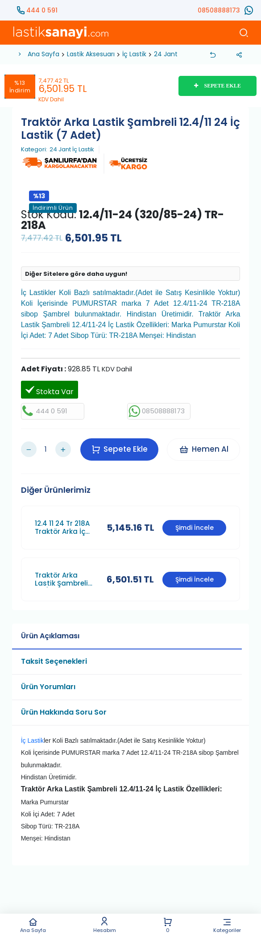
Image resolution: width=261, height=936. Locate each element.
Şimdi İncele (194, 526)
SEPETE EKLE (217, 86)
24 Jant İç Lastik (72, 150)
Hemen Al (203, 448)
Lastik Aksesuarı (91, 54)
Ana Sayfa (33, 925)
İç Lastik (134, 54)
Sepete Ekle (119, 448)
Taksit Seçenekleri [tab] (54, 660)
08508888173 (219, 10)
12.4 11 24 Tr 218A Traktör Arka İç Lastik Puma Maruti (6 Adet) (62, 527)
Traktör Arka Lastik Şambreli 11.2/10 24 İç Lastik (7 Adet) (65, 578)
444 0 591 (42, 10)
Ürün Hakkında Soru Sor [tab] (64, 711)
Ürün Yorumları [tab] (48, 686)
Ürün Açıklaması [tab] (50, 635)
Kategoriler (227, 925)
